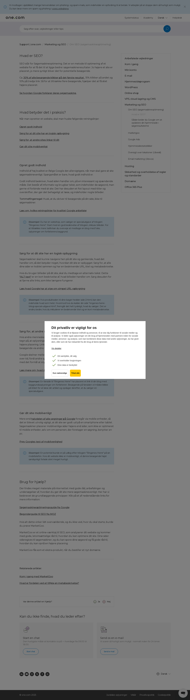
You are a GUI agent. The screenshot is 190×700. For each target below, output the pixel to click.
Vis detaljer (56, 348)
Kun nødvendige (60, 374)
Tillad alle (76, 374)
